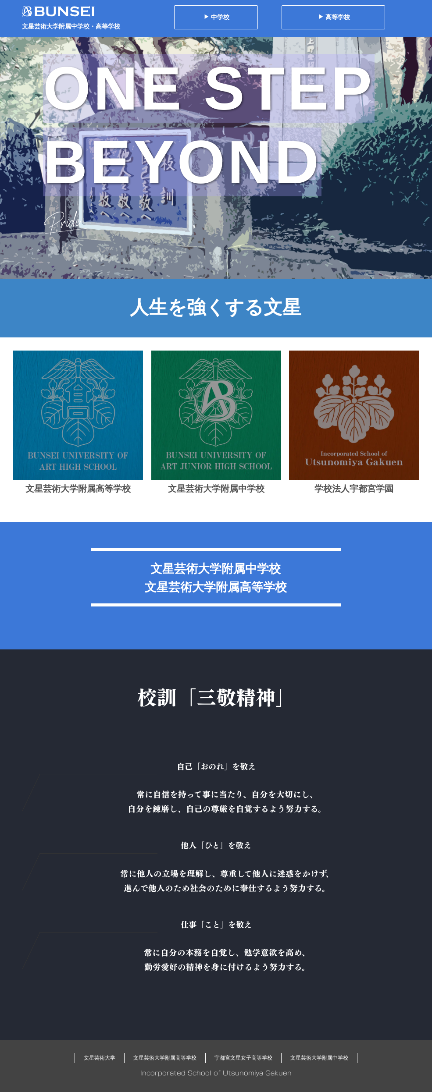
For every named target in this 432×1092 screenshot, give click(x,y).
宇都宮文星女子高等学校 (243, 1058)
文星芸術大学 (99, 1058)
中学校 (216, 17)
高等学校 (334, 17)
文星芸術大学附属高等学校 (164, 1058)
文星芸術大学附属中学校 (319, 1058)
